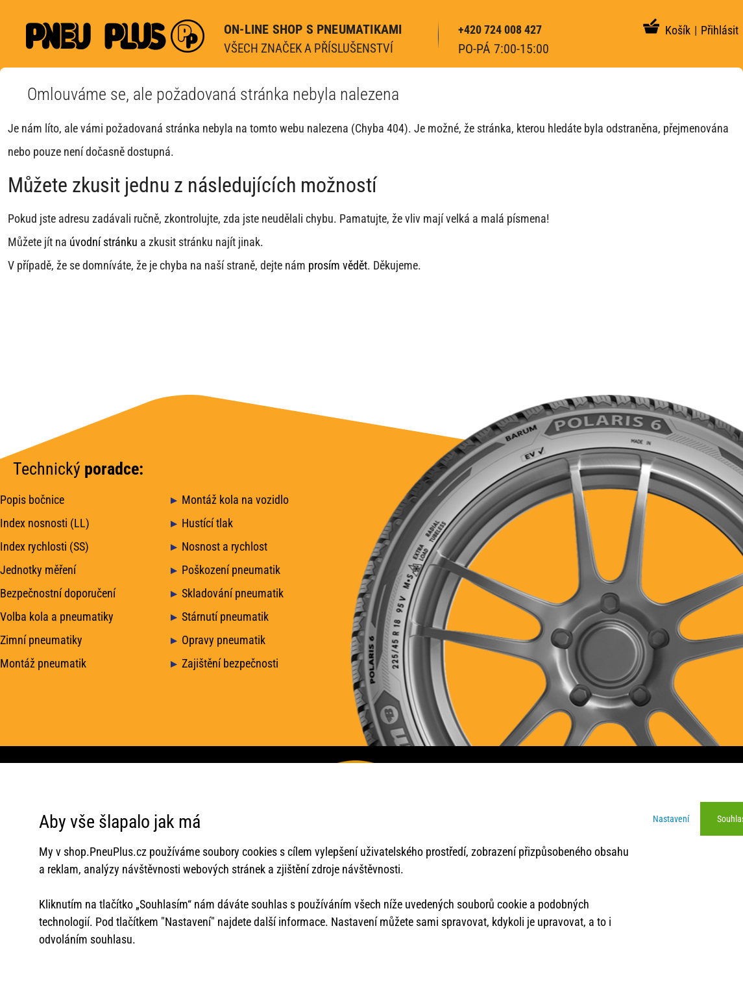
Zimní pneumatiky (41, 640)
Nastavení (671, 819)
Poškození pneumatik (231, 570)
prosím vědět (337, 265)
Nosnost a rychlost (224, 546)
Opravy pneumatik (223, 640)
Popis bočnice (32, 499)
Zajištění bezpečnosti (230, 663)
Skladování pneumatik (233, 593)
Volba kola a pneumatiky (57, 616)
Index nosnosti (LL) (45, 523)
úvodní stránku (103, 242)
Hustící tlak (207, 523)
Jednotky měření (38, 570)
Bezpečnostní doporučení (58, 593)
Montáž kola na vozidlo (235, 499)
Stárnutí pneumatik (225, 616)
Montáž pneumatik (43, 663)
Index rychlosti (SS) (44, 546)
